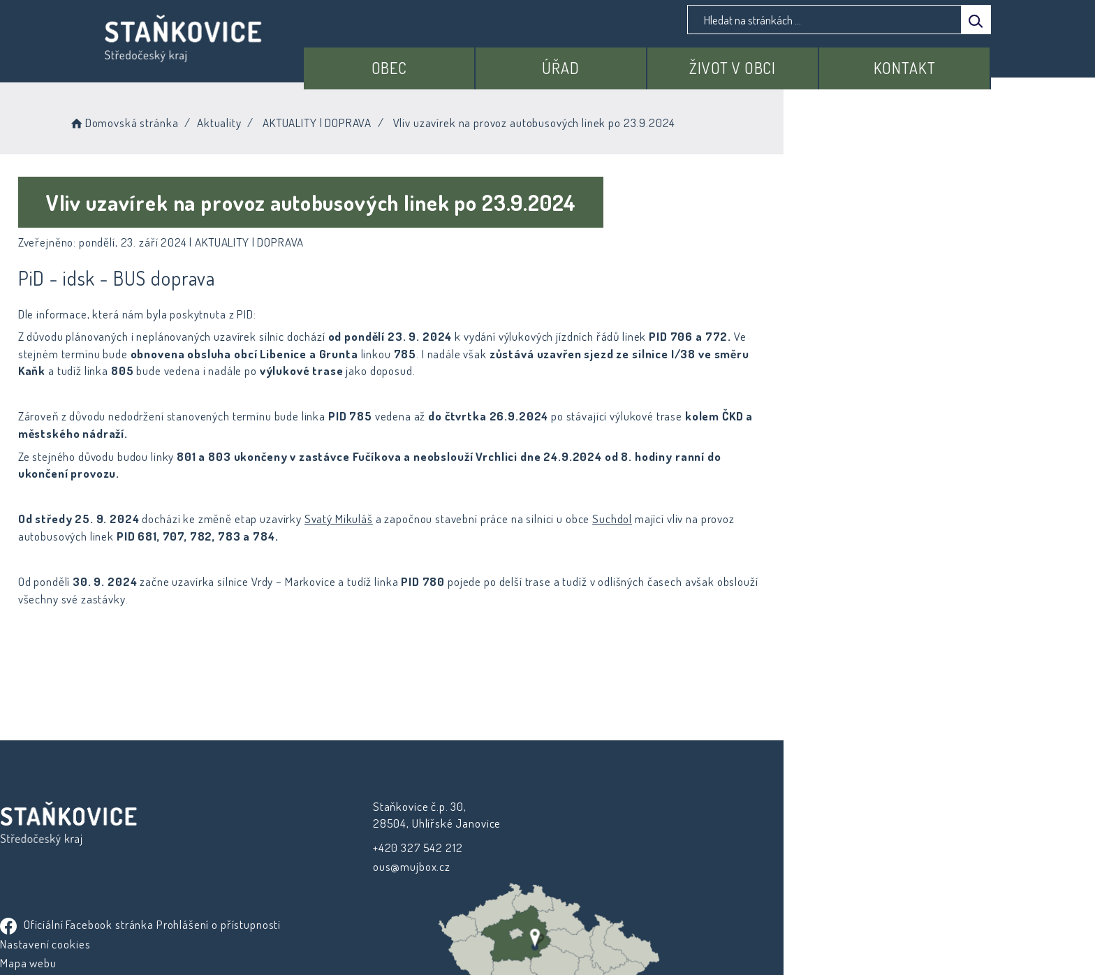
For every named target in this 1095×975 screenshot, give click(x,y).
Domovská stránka (250, 118)
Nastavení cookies (603, 828)
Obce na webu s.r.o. (702, 923)
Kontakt (914, 61)
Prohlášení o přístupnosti (620, 809)
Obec (458, 61)
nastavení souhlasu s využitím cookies (803, 941)
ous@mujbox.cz (370, 849)
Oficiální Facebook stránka (635, 789)
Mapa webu (586, 847)
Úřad (610, 61)
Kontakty (580, 866)
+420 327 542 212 (376, 830)
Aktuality (346, 118)
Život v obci (762, 61)
